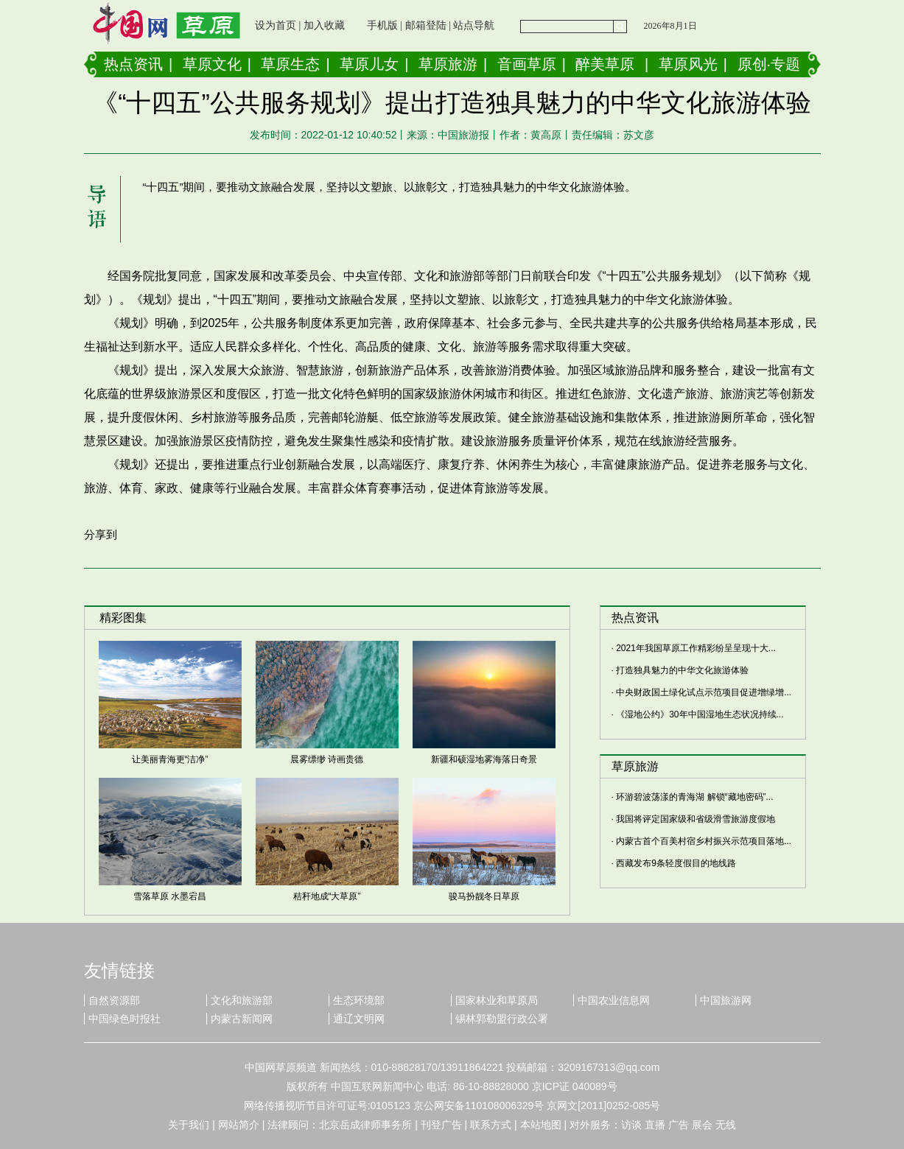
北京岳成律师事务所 (365, 1125)
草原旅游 (447, 64)
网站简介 (238, 1125)
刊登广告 (441, 1125)
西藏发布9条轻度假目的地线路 (676, 863)
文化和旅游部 (242, 1000)
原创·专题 (769, 64)
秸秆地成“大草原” (327, 896)
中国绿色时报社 (124, 1019)
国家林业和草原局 (496, 1000)
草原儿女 (369, 64)
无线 (725, 1125)
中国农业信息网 (614, 1000)
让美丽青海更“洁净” (170, 759)
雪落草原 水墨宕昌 (169, 896)
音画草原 (526, 64)
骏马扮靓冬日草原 (484, 896)
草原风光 (688, 64)
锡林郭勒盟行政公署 (501, 1019)
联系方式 (490, 1125)
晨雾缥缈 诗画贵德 (326, 759)
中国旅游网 (725, 1000)
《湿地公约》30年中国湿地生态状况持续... (699, 714)
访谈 (631, 1125)
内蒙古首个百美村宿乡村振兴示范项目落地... (703, 841)
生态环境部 (359, 1000)
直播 (655, 1125)
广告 (678, 1125)
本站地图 (540, 1125)
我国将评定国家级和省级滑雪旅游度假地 (695, 819)
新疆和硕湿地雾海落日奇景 (484, 759)
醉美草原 (604, 64)
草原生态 (290, 64)
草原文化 (212, 64)
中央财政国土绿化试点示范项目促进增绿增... (703, 692)
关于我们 (188, 1125)
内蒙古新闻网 (242, 1019)
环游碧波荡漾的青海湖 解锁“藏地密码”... (694, 797)
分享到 (100, 534)
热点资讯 (133, 64)
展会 (702, 1125)
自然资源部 (114, 1000)
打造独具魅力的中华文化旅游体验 (682, 670)
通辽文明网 (359, 1019)
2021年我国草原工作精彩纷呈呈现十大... (696, 648)
